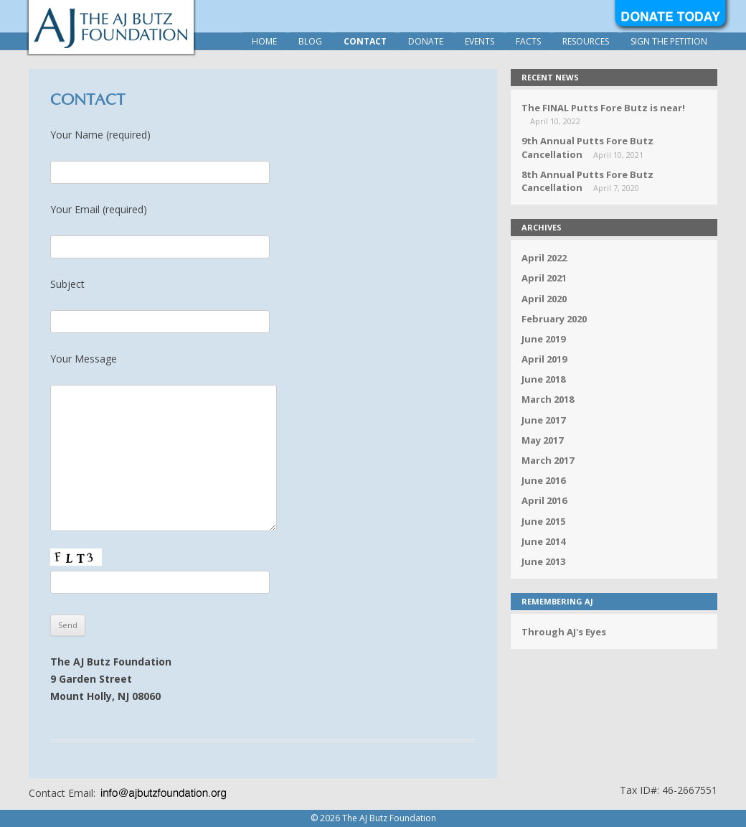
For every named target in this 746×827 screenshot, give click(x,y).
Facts (528, 41)
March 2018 (547, 399)
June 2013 (543, 561)
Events (479, 41)
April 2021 (544, 277)
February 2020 (554, 318)
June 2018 (543, 379)
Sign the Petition (669, 41)
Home (264, 41)
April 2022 (544, 257)
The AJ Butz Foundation (111, 27)
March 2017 (547, 460)
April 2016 (544, 500)
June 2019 (543, 338)
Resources (585, 41)
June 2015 (543, 521)
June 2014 (543, 541)
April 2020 (544, 298)
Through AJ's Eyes (563, 631)
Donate (425, 41)
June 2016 (543, 480)
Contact (365, 41)
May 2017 (542, 440)
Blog (310, 41)
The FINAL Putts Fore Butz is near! (603, 107)
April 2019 (544, 358)
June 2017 (543, 420)
